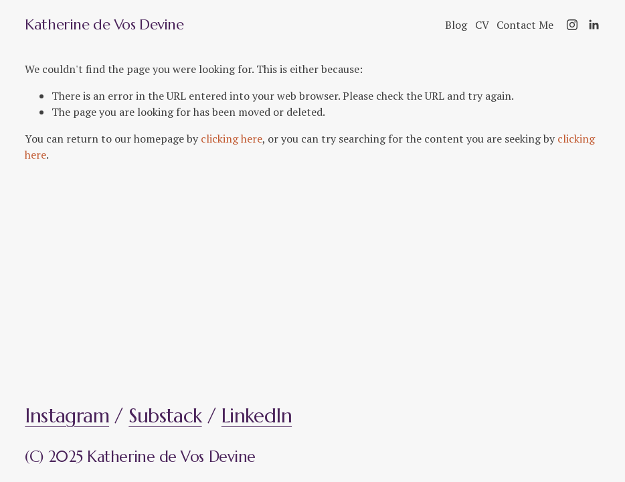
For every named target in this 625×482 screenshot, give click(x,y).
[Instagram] (572, 24)
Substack (164, 415)
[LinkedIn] (593, 24)
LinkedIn (256, 415)
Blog (456, 24)
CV (482, 24)
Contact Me (525, 24)
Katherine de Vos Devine (104, 24)
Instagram (67, 415)
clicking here (231, 138)
